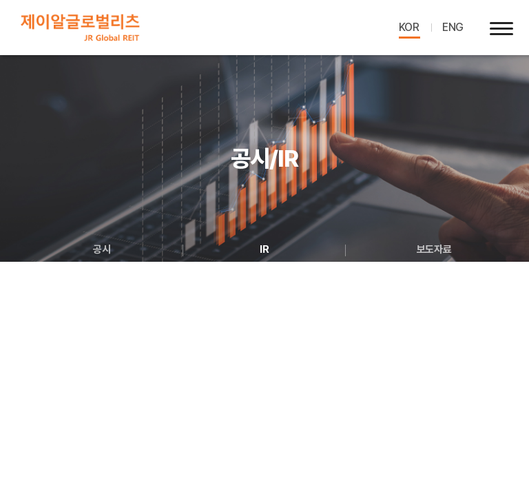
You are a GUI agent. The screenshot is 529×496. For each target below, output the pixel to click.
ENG (453, 27)
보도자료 (434, 249)
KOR (409, 27)
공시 (101, 249)
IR (264, 249)
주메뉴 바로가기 (0, 0)
